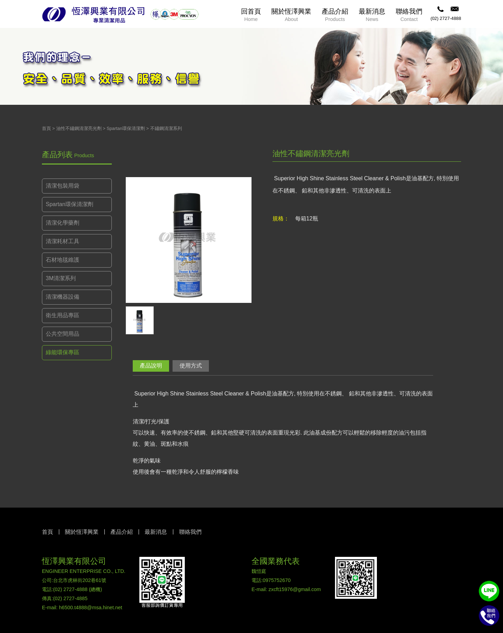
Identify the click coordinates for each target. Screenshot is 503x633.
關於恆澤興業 (82, 532)
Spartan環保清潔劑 (126, 128)
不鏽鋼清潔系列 (166, 128)
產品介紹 (121, 532)
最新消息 (156, 532)
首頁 (46, 128)
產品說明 (151, 366)
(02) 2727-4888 (445, 18)
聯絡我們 (190, 532)
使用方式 (191, 366)
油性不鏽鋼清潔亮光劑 (79, 128)
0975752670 (277, 580)
